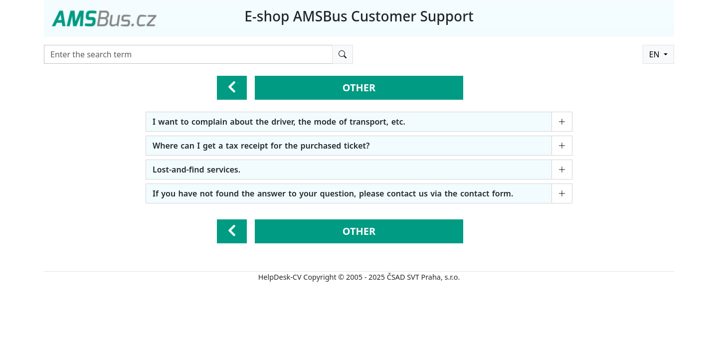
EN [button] (655, 54)
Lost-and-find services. (196, 169)
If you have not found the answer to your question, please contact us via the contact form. (333, 193)
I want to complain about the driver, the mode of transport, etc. (279, 121)
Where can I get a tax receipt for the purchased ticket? (261, 145)
